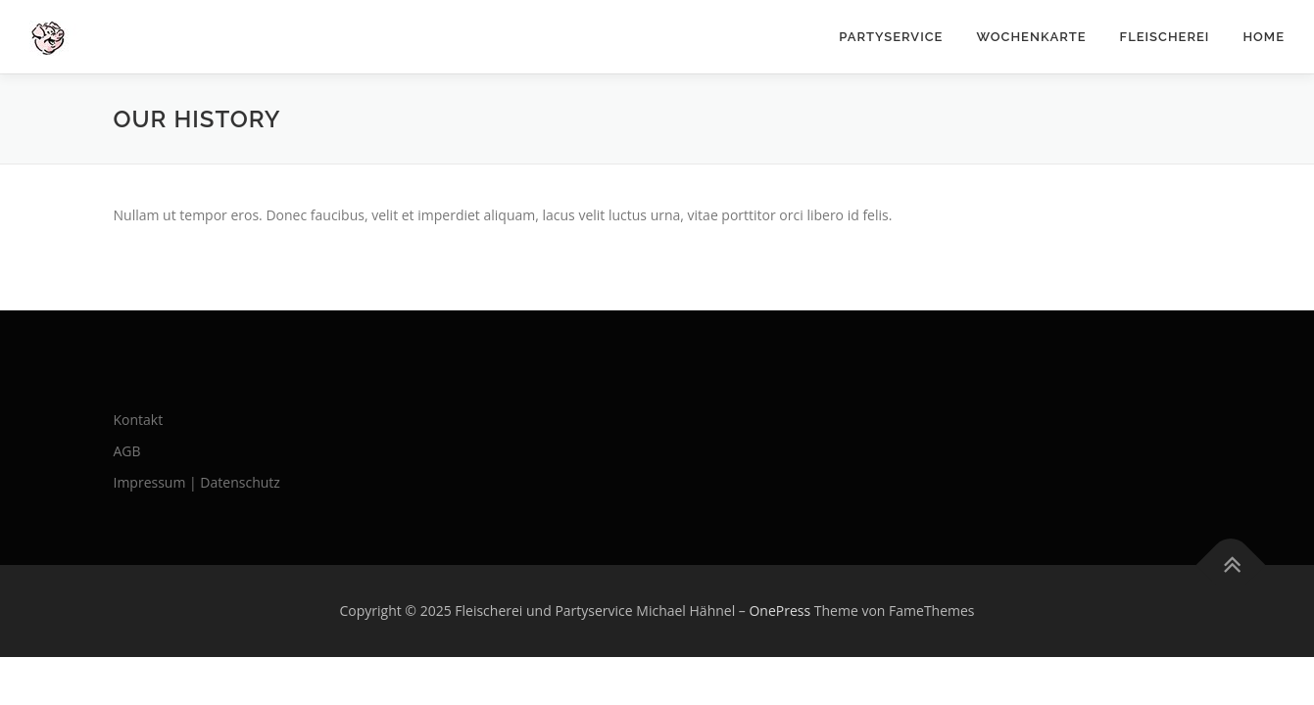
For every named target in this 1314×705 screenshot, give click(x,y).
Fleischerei (1165, 36)
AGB (127, 451)
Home (1263, 36)
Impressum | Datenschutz (197, 482)
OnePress (779, 610)
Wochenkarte (1031, 36)
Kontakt (139, 419)
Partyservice (891, 36)
